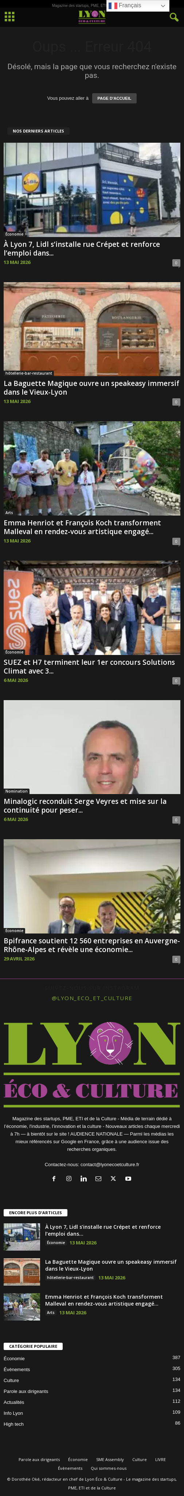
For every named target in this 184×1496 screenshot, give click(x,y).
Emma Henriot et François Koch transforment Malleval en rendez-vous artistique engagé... (82, 527)
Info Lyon (13, 1413)
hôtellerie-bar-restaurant (28, 373)
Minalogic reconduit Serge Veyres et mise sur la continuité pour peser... (85, 806)
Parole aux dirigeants (26, 1391)
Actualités (14, 1402)
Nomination (16, 791)
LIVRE (160, 1459)
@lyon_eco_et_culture (92, 998)
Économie (14, 234)
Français (125, 5)
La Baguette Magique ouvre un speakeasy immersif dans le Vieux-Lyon (91, 388)
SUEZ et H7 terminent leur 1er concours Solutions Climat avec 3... (89, 667)
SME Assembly (110, 1459)
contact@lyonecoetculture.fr (110, 1164)
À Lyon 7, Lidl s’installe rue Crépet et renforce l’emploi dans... (82, 249)
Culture (11, 1380)
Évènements (17, 1369)
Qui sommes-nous (108, 1468)
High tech (14, 1424)
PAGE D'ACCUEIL (115, 98)
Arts (9, 512)
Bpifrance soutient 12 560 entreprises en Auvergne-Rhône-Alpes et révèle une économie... (92, 945)
